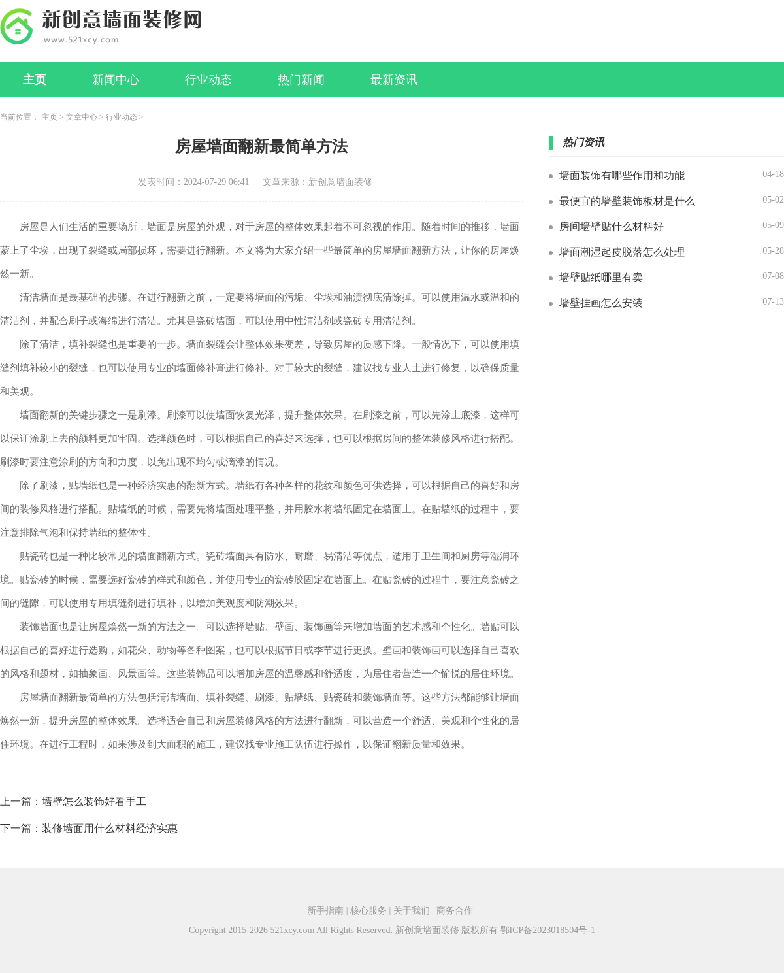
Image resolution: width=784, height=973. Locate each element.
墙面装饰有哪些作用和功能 (622, 175)
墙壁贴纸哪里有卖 (601, 277)
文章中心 (81, 117)
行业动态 (208, 79)
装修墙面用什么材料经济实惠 (110, 828)
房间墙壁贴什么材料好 (611, 226)
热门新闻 (301, 79)
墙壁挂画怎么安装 (601, 302)
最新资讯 (393, 79)
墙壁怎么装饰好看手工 (94, 801)
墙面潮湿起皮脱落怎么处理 (622, 251)
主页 (34, 79)
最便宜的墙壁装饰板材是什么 (627, 200)
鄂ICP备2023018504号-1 (547, 930)
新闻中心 (115, 79)
